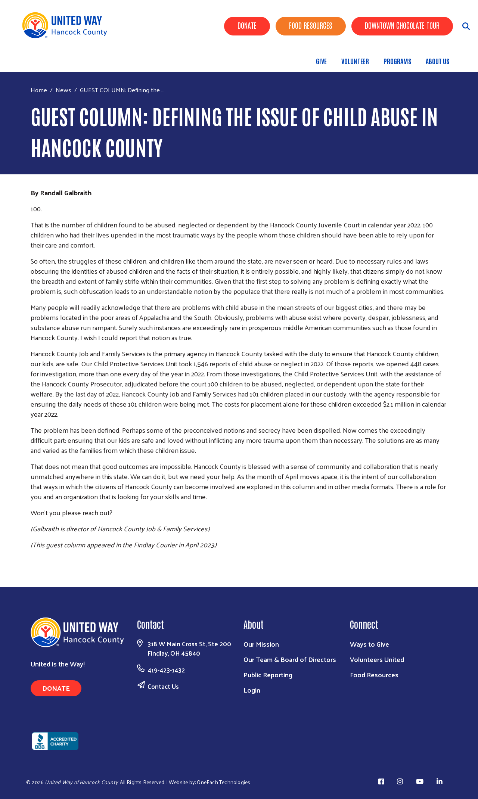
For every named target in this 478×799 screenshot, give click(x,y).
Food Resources (310, 25)
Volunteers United (377, 659)
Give (321, 60)
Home (39, 89)
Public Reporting (267, 674)
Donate (247, 25)
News (63, 89)
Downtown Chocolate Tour (402, 25)
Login (251, 690)
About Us (437, 60)
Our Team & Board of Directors (289, 659)
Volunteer (355, 60)
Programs (397, 60)
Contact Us (163, 686)
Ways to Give (369, 644)
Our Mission (261, 644)
